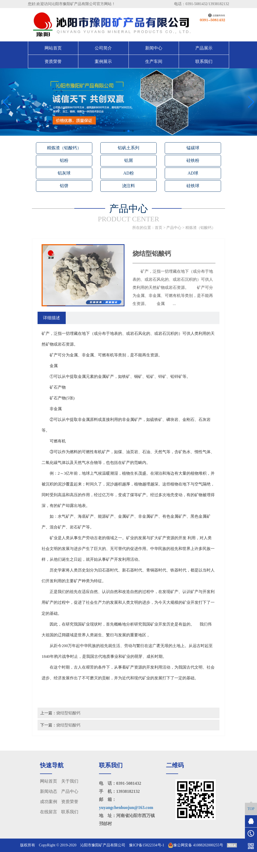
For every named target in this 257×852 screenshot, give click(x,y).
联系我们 (203, 61)
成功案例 (48, 801)
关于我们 (69, 781)
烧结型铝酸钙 (68, 713)
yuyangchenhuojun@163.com (126, 807)
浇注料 (128, 185)
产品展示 (203, 48)
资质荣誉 (53, 61)
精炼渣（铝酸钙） (64, 147)
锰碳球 (192, 147)
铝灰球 (64, 173)
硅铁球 (192, 185)
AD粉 (128, 173)
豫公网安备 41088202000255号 (195, 845)
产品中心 (173, 228)
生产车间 (153, 61)
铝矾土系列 (128, 147)
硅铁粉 (192, 160)
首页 (158, 228)
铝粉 (64, 160)
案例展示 (103, 61)
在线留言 (48, 812)
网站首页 (53, 48)
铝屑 (128, 160)
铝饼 (64, 185)
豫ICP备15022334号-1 (146, 845)
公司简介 (103, 48)
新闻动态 (48, 791)
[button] (124, 131)
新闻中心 (153, 48)
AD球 (193, 173)
